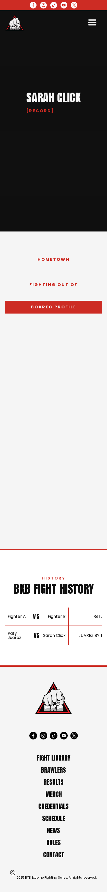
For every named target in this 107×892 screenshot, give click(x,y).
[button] (92, 22)
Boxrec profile (53, 307)
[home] (14, 22)
